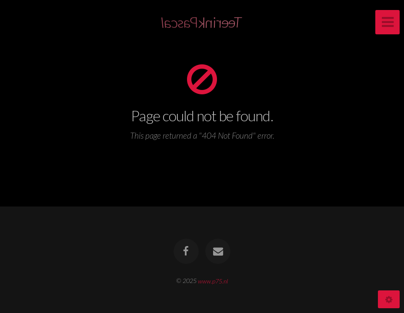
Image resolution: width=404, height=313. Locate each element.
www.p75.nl (213, 280)
